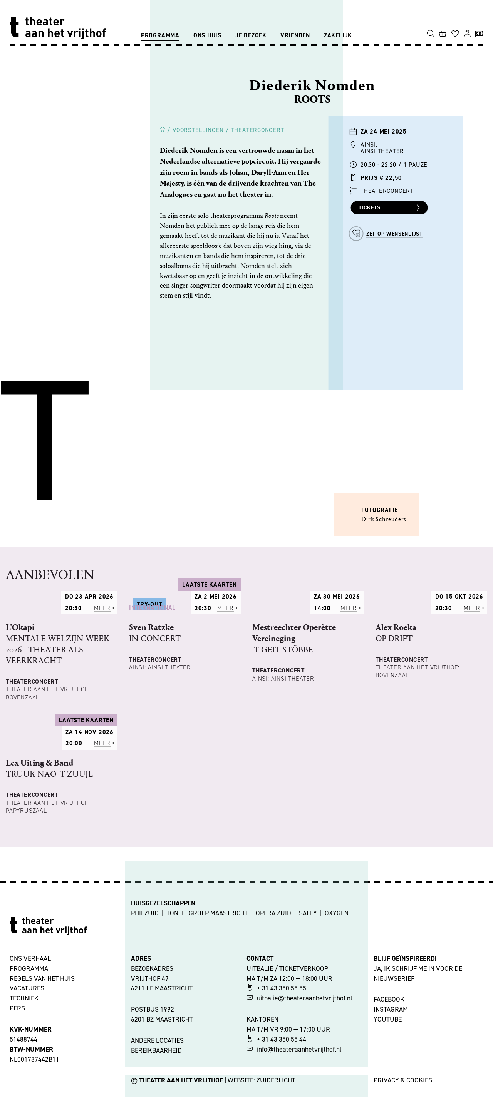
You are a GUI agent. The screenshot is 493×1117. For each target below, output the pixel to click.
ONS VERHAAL (30, 1077)
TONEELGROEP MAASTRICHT (207, 1031)
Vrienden (295, 35)
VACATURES (27, 1106)
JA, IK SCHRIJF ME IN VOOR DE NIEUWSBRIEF (418, 1092)
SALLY (308, 1031)
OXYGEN (337, 1031)
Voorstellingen (198, 130)
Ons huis (207, 35)
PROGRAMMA (29, 1087)
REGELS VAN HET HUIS (42, 1096)
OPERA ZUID (273, 1031)
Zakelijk (338, 35)
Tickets (390, 208)
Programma (160, 35)
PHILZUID (145, 1031)
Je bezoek (251, 35)
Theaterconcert (257, 130)
